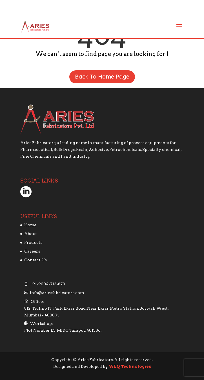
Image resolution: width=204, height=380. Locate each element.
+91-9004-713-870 (47, 284)
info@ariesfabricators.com (57, 292)
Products (33, 242)
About (30, 233)
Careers (32, 251)
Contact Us (35, 260)
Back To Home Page (102, 76)
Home (30, 225)
